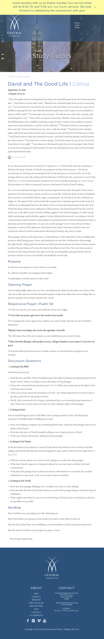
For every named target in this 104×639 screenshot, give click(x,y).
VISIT (36, 594)
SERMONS (36, 600)
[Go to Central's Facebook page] (28, 621)
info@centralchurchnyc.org (66, 603)
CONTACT (36, 612)
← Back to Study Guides (19, 77)
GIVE (36, 609)
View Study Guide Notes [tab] (21, 539)
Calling (80, 84)
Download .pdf (16, 157)
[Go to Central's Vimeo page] (39, 621)
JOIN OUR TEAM (36, 603)
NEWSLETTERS (36, 606)
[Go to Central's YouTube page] (44, 621)
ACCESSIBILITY (36, 615)
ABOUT (36, 588)
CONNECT (36, 597)
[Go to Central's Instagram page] (33, 621)
